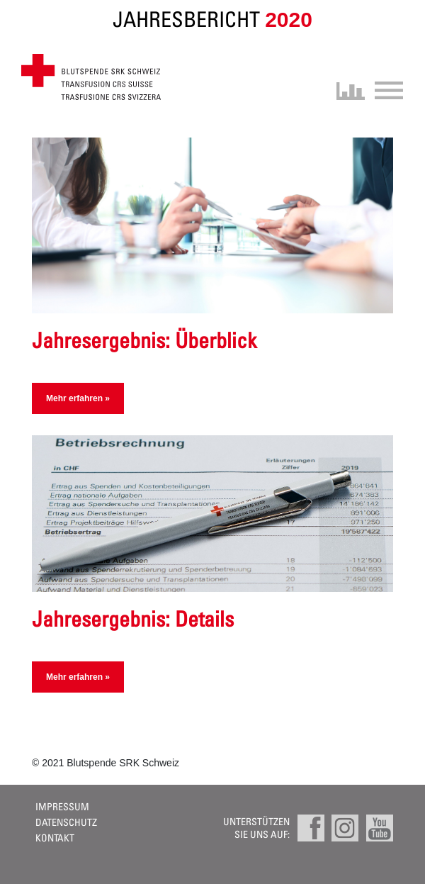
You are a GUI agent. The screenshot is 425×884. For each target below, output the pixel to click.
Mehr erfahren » (78, 398)
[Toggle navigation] (384, 89)
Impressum (62, 806)
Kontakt (54, 838)
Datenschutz (66, 822)
